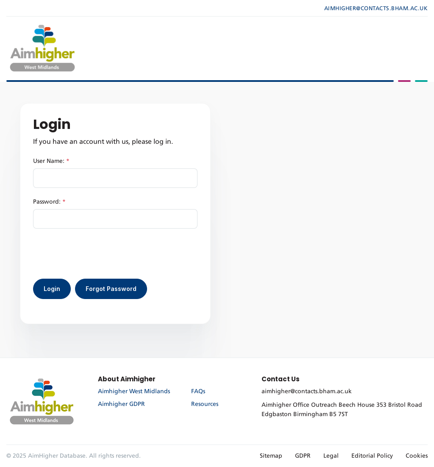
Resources (204, 404)
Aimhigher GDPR (121, 404)
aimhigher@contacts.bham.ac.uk (376, 8)
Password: (49, 202)
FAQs (198, 391)
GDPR (303, 456)
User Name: (51, 161)
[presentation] (97, 253)
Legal (331, 456)
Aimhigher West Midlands (134, 391)
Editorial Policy (372, 456)
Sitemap (271, 456)
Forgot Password (111, 288)
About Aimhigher (127, 379)
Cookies (417, 456)
